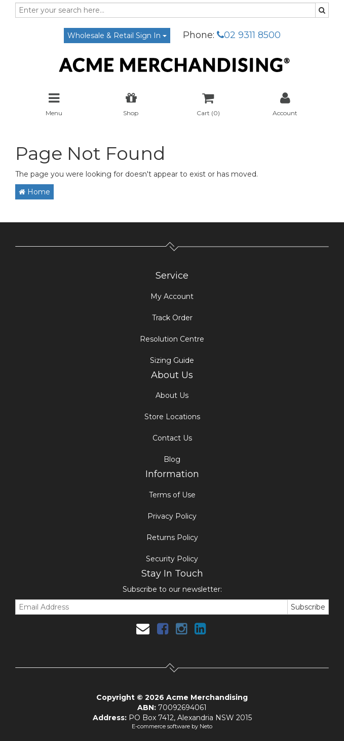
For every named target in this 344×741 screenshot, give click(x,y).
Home (34, 191)
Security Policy (172, 558)
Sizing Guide (172, 360)
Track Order (172, 317)
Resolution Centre (172, 339)
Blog (172, 459)
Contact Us (172, 438)
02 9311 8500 (249, 35)
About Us (172, 395)
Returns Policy (172, 537)
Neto (206, 726)
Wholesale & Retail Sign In (117, 35)
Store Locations (172, 416)
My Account (172, 296)
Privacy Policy (172, 516)
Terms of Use (172, 494)
